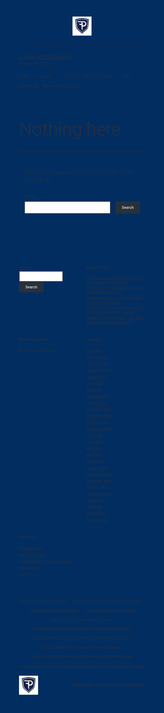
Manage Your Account (60, 86)
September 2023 (99, 494)
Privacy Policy (83, 685)
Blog (128, 76)
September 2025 (99, 370)
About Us (70, 76)
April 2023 (94, 507)
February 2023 (97, 520)
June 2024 (95, 442)
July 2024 (94, 435)
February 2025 (97, 396)
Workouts (26, 574)
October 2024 (97, 422)
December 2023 (99, 474)
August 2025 (96, 377)
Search (24, 268)
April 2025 (94, 390)
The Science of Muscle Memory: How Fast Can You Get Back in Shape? (115, 310)
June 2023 (95, 500)
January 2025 (97, 403)
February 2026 (97, 357)
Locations (42, 76)
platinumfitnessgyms (45, 57)
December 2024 (99, 409)
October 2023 (97, 487)
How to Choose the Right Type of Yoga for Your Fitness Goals (116, 290)
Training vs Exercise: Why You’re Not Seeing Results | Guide (114, 300)
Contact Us (28, 86)
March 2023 (96, 513)
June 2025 (95, 383)
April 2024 (94, 455)
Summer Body (30, 568)
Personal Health (31, 548)
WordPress (135, 685)
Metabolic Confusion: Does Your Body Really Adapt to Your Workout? (115, 320)
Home (24, 76)
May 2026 (94, 351)
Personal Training (97, 76)
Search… (30, 196)
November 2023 (99, 481)
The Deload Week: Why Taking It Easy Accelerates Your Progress (115, 280)
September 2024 (99, 429)
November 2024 (99, 416)
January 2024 (97, 468)
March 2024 (96, 461)
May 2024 (94, 448)
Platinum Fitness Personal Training (45, 561)
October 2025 (97, 364)
